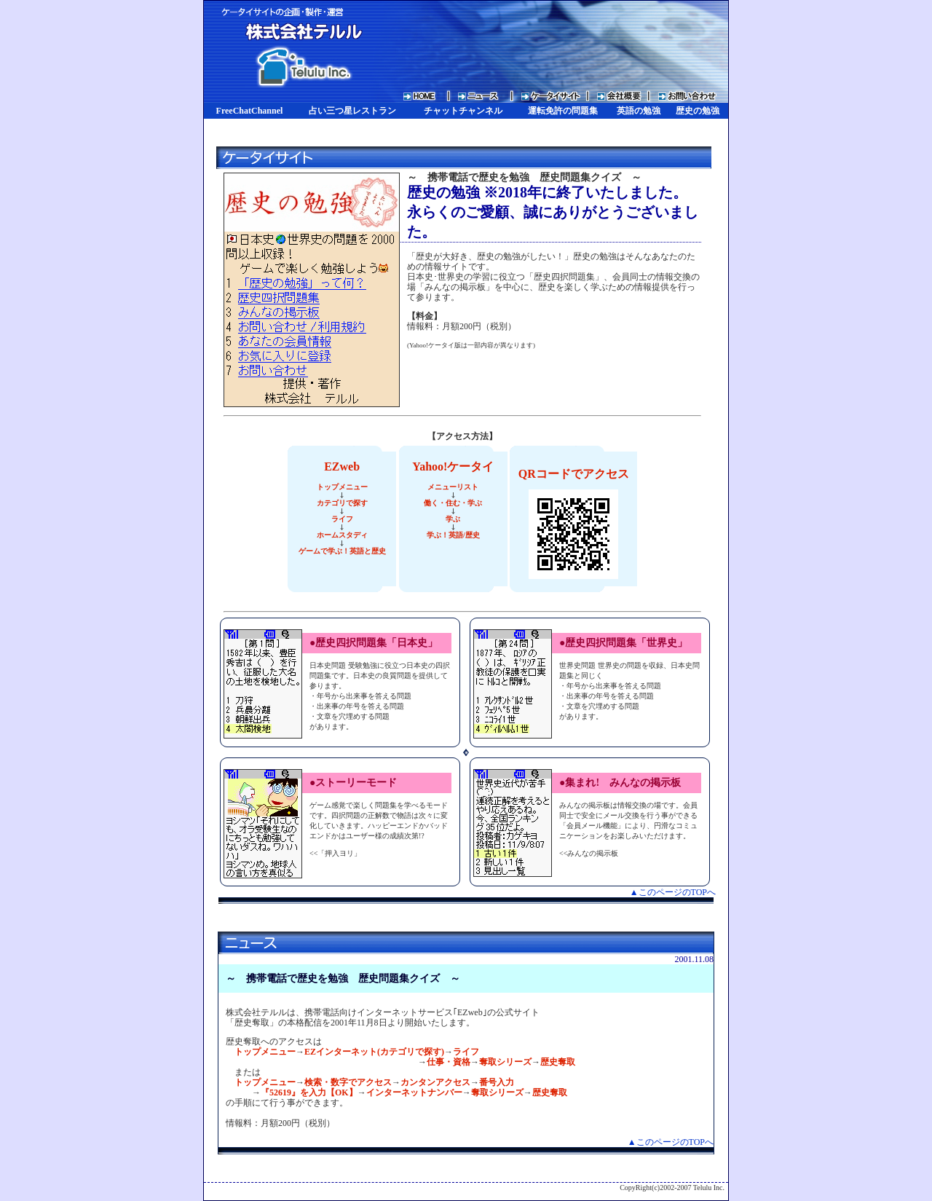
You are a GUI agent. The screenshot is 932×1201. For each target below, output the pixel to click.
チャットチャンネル (463, 111)
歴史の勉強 (697, 111)
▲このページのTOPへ (673, 892)
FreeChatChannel (249, 111)
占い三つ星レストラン (352, 111)
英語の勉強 (638, 111)
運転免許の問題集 (563, 111)
